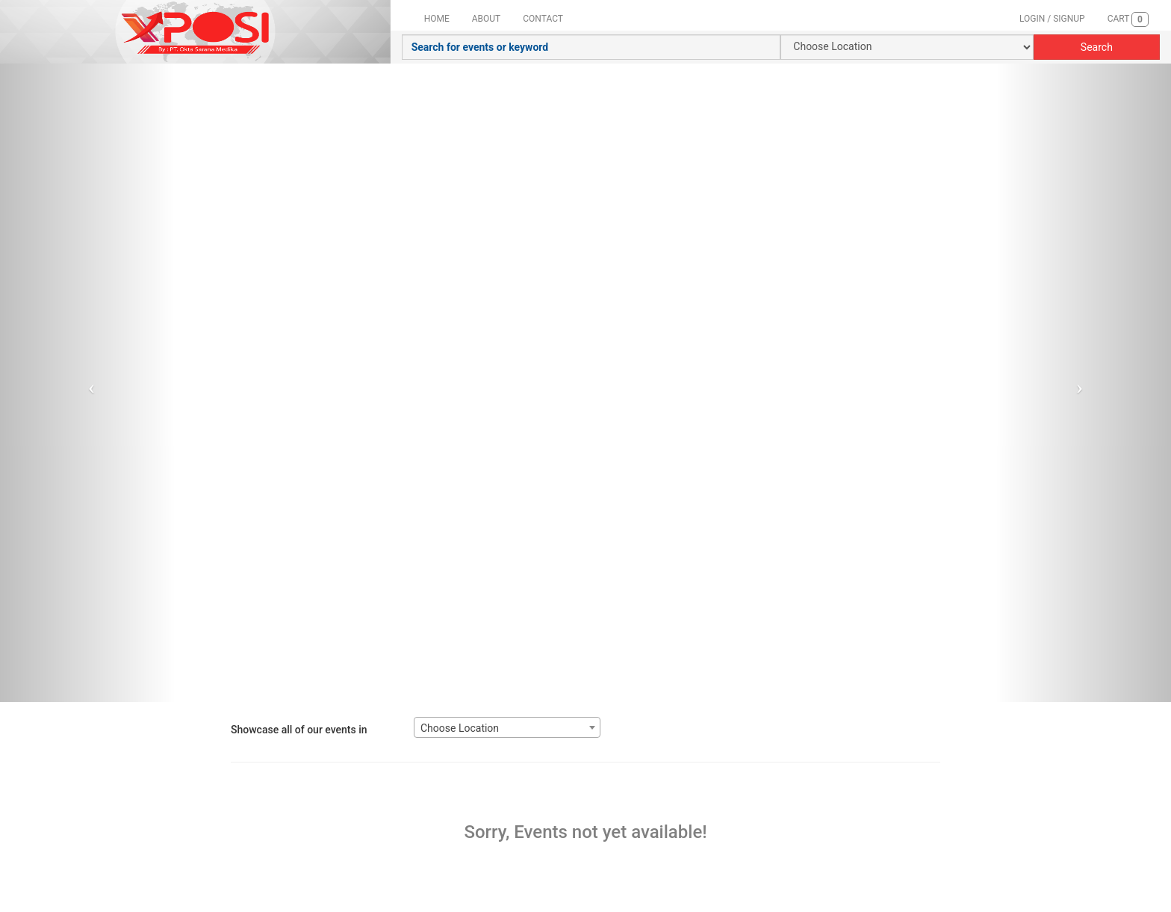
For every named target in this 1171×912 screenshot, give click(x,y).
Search (1097, 47)
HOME (437, 18)
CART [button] (1128, 19)
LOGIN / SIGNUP (1052, 18)
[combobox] (507, 727)
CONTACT (543, 18)
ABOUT (486, 18)
